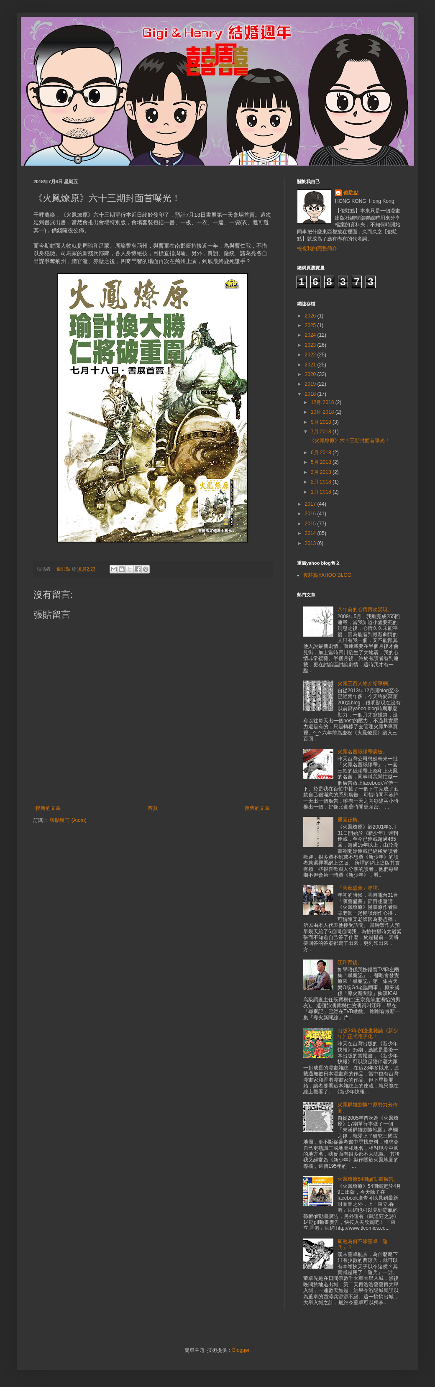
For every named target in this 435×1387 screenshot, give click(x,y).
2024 (311, 335)
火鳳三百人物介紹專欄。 (365, 683)
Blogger (240, 1350)
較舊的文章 (257, 808)
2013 (311, 543)
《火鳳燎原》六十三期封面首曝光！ (350, 440)
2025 (311, 325)
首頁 (153, 808)
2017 (311, 504)
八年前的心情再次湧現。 (365, 609)
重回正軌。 (350, 820)
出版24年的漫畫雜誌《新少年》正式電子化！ (368, 1033)
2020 (311, 374)
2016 (311, 514)
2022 (311, 355)
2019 (311, 384)
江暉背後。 (350, 962)
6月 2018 (322, 453)
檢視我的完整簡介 (317, 248)
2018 (311, 394)
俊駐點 (350, 193)
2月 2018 (322, 482)
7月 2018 (322, 432)
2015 (311, 524)
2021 (311, 365)
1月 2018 (322, 492)
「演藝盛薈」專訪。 (360, 888)
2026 (311, 316)
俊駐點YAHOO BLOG (327, 575)
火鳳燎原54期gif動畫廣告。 (368, 1179)
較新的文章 (48, 808)
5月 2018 (322, 462)
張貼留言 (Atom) (68, 820)
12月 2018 (323, 402)
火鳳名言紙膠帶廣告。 (363, 752)
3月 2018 (322, 472)
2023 (311, 345)
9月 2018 (322, 422)
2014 (311, 533)
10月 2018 (323, 412)
